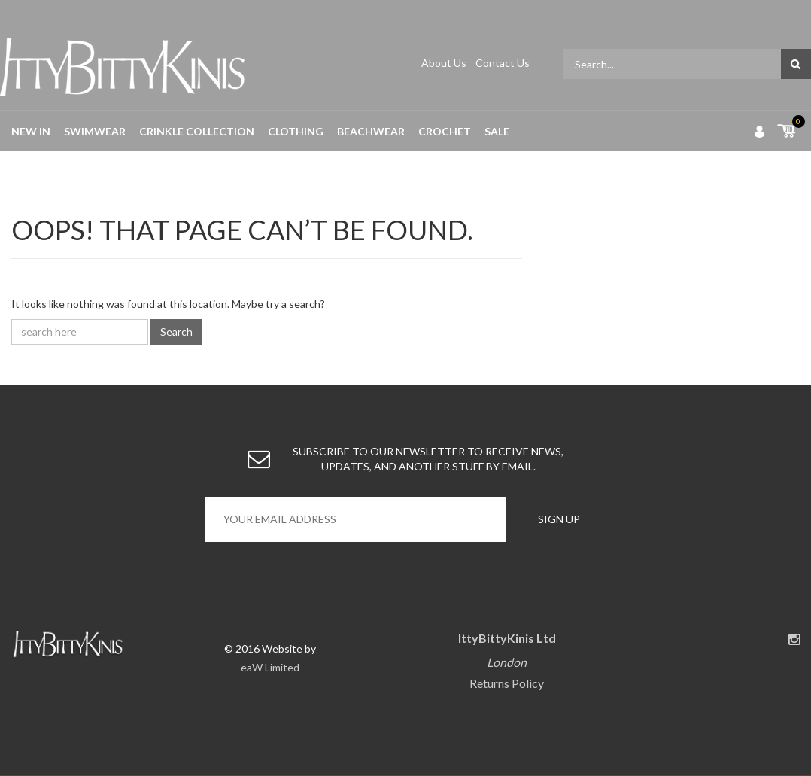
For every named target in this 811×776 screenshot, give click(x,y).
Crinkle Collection (196, 131)
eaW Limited (270, 667)
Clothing (295, 131)
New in (30, 131)
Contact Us (502, 62)
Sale (496, 131)
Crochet (444, 131)
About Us (445, 62)
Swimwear (95, 131)
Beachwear (371, 131)
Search (176, 331)
